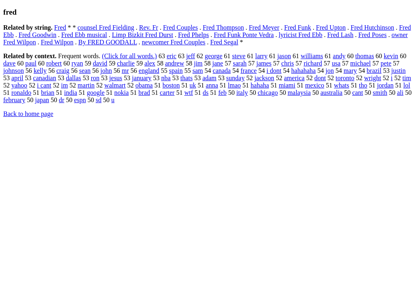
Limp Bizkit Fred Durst (142, 34)
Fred (60, 27)
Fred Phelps (193, 34)
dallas (73, 77)
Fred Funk (297, 27)
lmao (234, 85)
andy (339, 55)
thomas (364, 55)
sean (85, 70)
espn (80, 99)
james (263, 63)
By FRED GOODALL (107, 42)
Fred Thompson (223, 27)
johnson (13, 70)
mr (125, 70)
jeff (190, 55)
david (100, 63)
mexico (314, 85)
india (70, 92)
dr (61, 99)
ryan (77, 63)
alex (149, 63)
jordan (385, 85)
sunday (235, 77)
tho (363, 85)
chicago (268, 92)
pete (386, 63)
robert (54, 63)
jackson (264, 77)
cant (357, 92)
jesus (115, 77)
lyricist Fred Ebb (301, 34)
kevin (391, 55)
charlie (126, 63)
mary (350, 70)
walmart (115, 85)
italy (242, 92)
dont (320, 77)
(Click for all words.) (129, 55)
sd (99, 99)
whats (341, 85)
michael (360, 63)
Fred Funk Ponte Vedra (244, 34)
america (294, 77)
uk (193, 85)
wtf (188, 92)
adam (209, 77)
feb (222, 92)
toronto (345, 77)
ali (400, 92)
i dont (274, 70)
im (64, 85)
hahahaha (303, 70)
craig (62, 70)
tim (407, 77)
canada (222, 70)
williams (312, 55)
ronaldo (21, 92)
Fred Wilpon (57, 42)
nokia (121, 92)
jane (217, 63)
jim (198, 63)
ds (205, 92)
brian (47, 92)
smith (380, 92)
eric (171, 55)
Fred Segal (224, 42)
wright (372, 77)
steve (238, 55)
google (96, 92)
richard (312, 63)
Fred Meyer (264, 27)
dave (9, 63)
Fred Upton (331, 27)
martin (86, 85)
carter (167, 92)
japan (42, 99)
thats (186, 77)
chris (287, 63)
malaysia (299, 92)
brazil (374, 70)
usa (336, 63)
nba (166, 77)
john (106, 70)
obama (144, 85)
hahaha (260, 85)
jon (329, 70)
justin (398, 70)
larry (261, 55)
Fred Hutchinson (372, 27)
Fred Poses (372, 34)
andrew (174, 63)
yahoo (19, 85)
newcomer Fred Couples (173, 42)
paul (31, 63)
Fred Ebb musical (84, 34)
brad (144, 92)
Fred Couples (180, 27)
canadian (44, 77)
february (14, 99)
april (17, 77)
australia (331, 92)
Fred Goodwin (37, 34)
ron (95, 77)
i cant (44, 85)
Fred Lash (340, 34)
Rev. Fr (148, 27)
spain (176, 70)
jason (284, 55)
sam (198, 70)
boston (171, 85)
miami (287, 85)
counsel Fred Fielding (106, 27)
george (213, 55)
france (248, 70)
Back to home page (28, 113)
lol (406, 85)
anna (212, 85)
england (149, 70)
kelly (40, 70)
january (142, 77)
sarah (240, 63)
